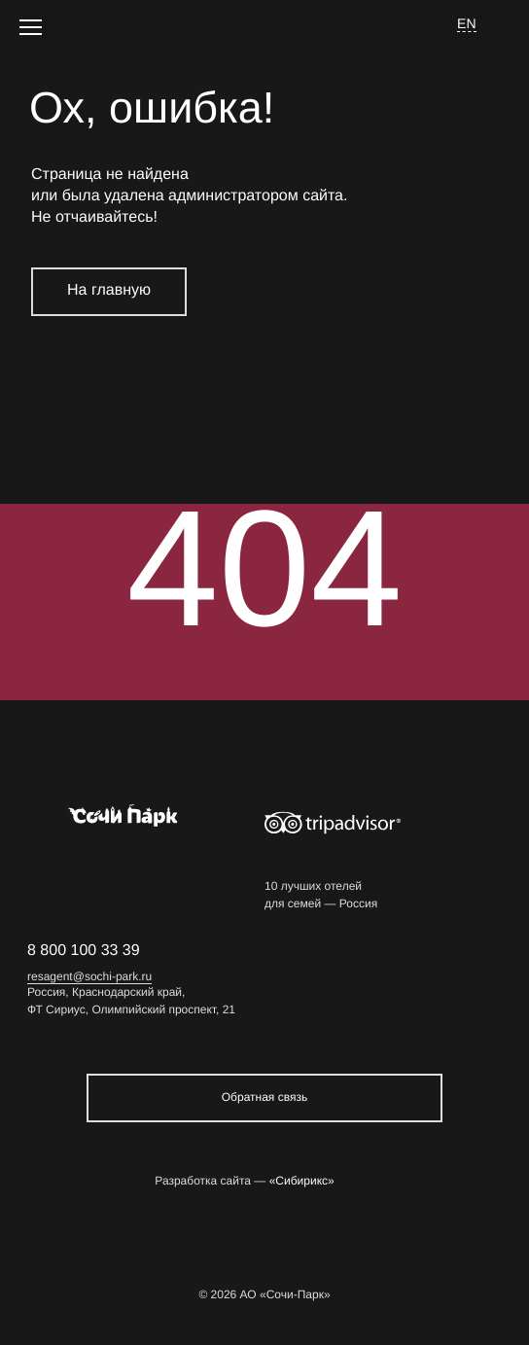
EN (466, 23)
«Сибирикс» (302, 1181)
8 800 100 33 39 (83, 950)
